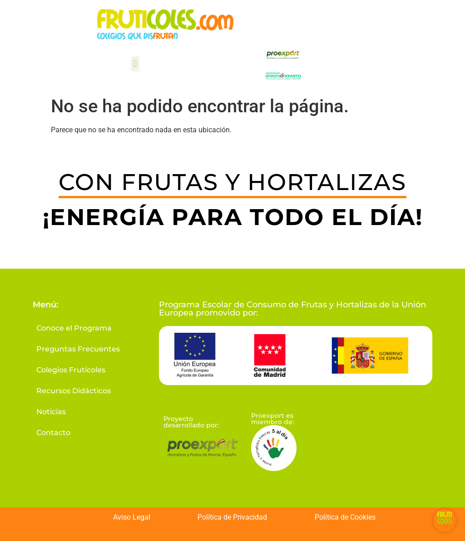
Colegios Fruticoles (69, 370)
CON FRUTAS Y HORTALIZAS (232, 182)
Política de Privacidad (232, 517)
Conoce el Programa (72, 328)
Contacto (52, 432)
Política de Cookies (345, 517)
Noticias (49, 411)
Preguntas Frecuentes (77, 349)
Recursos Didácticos (72, 390)
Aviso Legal (131, 517)
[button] (135, 63)
